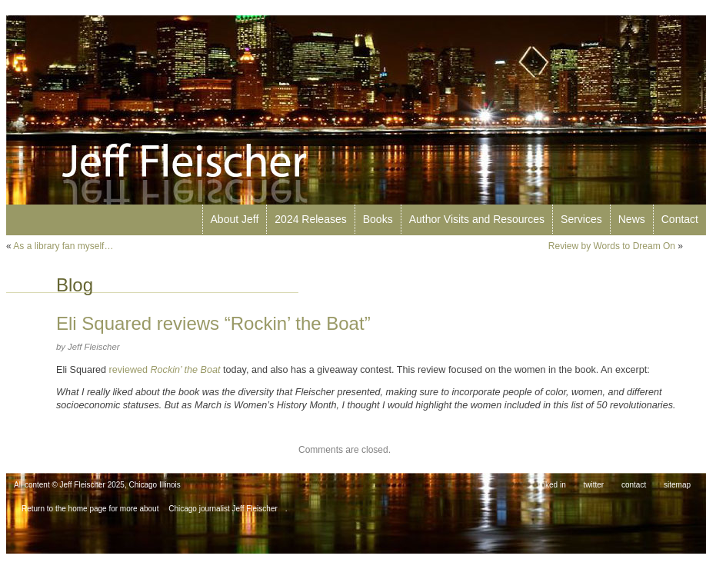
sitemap (677, 485)
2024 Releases (310, 219)
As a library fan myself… (63, 246)
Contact (679, 219)
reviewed (166, 369)
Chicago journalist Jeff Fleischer (223, 508)
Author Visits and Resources (476, 219)
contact (633, 485)
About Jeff (235, 219)
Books (378, 219)
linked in (552, 485)
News (631, 219)
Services (581, 219)
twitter (594, 485)
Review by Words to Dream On (611, 246)
